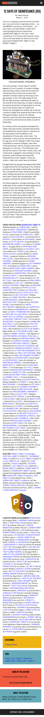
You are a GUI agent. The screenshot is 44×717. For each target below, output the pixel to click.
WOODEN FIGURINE (23, 271)
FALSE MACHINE (26, 619)
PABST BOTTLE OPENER (13, 316)
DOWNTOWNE (35, 527)
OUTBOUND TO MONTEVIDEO (27, 535)
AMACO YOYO (35, 399)
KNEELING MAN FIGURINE (20, 420)
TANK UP (34, 532)
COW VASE (32, 290)
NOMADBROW (9, 617)
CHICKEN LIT (8, 564)
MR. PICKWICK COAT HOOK (14, 428)
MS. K (5, 525)
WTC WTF (8, 547)
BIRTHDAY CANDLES (21, 343)
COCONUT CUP (32, 249)
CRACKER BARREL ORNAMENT (24, 391)
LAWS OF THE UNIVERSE (13, 554)
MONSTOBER (31, 602)
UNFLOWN (7, 559)
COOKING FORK (21, 358)
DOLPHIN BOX (11, 360)
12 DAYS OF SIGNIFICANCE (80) (14, 677)
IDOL (20, 401)
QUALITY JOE (22, 561)
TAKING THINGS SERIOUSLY (14, 485)
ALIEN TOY (32, 404)
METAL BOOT (11, 275)
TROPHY (20, 251)
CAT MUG (35, 384)
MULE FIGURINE (12, 285)
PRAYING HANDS (28, 338)
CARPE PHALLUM (16, 523)
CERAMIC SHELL (12, 377)
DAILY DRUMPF (24, 581)
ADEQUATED (31, 559)
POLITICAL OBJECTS (11, 456)
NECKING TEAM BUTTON (15, 319)
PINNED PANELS (9, 532)
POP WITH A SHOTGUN (25, 605)
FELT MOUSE (18, 396)
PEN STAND (18, 423)
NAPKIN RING (20, 273)
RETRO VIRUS (35, 518)
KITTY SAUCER (17, 242)
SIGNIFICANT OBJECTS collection (16, 480)
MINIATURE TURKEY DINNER (22, 268)
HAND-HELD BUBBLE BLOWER (26, 355)
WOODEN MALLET (10, 278)
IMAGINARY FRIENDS (11, 556)
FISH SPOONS (35, 411)
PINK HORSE (35, 280)
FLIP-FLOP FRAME (31, 329)
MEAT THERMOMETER (20, 312)
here (30, 699)
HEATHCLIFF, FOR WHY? (31, 578)
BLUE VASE (9, 399)
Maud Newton (27, 683)
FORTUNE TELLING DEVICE (16, 314)
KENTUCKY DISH (9, 302)
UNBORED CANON (26, 520)
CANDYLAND (24, 227)
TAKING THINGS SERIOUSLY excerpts (22, 488)
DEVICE (6, 379)
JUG (6, 234)
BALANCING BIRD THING (15, 374)
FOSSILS (15, 463)
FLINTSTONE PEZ (31, 379)
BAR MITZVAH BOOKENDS (22, 370)
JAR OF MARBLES (21, 418)
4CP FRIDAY (7, 631)
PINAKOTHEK (8, 566)
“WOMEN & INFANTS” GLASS (26, 348)
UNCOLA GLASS (9, 254)
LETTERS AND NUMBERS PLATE (27, 350)
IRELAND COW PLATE (28, 413)
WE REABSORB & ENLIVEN (21, 588)
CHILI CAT (19, 283)
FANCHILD (21, 612)
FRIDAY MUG (25, 266)
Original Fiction (11, 644)
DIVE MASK (29, 239)
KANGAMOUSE (22, 309)
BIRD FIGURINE (9, 384)
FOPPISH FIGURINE (21, 341)
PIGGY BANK (17, 232)
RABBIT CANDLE (18, 333)
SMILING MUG (11, 300)
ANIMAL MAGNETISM (12, 573)
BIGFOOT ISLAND (23, 569)
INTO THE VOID (18, 585)
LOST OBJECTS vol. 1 (12, 461)
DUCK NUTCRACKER (25, 345)
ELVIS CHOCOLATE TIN (27, 292)
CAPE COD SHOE (21, 295)
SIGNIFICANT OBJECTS (30, 225)
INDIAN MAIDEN (9, 425)
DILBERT (23, 382)
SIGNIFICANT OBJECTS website (19, 475)
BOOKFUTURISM (20, 614)
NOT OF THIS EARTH (17, 571)
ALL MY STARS (32, 566)
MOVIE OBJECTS (9, 468)
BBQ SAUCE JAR (25, 389)
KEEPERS (6, 576)
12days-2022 (10, 658)
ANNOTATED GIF (33, 610)
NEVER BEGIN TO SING (13, 544)
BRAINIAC (22, 590)
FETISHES (32, 463)
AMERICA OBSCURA (32, 576)
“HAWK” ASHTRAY (19, 297)
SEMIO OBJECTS (32, 468)
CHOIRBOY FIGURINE (28, 387)
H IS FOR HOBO (16, 629)
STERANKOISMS (22, 540)
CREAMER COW (11, 408)
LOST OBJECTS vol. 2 (20, 466)
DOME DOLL (28, 234)
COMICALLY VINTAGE (11, 593)
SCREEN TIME (33, 617)
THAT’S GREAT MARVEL (12, 552)
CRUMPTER (33, 307)
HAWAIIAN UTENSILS (26, 416)
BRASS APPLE (8, 365)
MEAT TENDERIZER (18, 229)
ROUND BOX (8, 321)
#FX (22, 530)
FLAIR (32, 461)
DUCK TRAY (22, 394)
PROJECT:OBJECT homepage (22, 454)
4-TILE (28, 367)
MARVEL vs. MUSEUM (17, 542)
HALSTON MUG (17, 237)
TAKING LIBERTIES (24, 537)
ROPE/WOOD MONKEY (12, 362)
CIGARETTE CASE (19, 372)
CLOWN (19, 406)
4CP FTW (7, 610)
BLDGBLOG (7, 595)
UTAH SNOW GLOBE (24, 331)
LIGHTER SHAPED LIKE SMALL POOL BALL (20, 336)
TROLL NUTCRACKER (26, 353)
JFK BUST (6, 239)
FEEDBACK (22, 607)
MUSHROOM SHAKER (11, 244)
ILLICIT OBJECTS (26, 458)
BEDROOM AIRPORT (20, 583)
